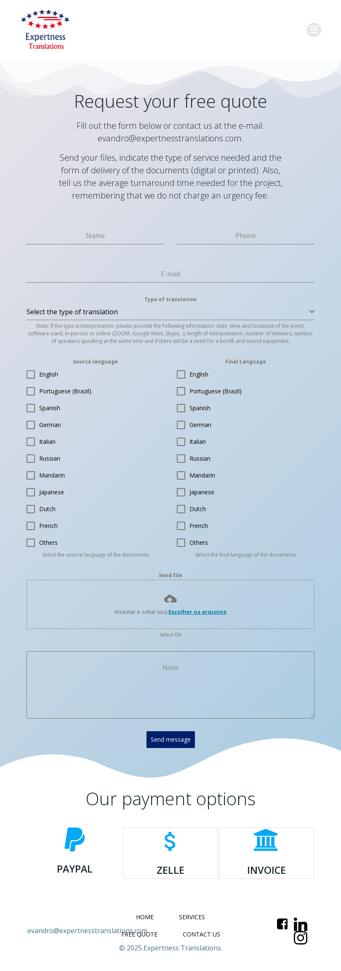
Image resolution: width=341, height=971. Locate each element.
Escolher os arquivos (197, 611)
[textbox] (168, 312)
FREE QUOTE (139, 930)
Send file (170, 575)
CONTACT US (201, 930)
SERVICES (192, 913)
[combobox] (170, 312)
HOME (145, 913)
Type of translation (170, 299)
